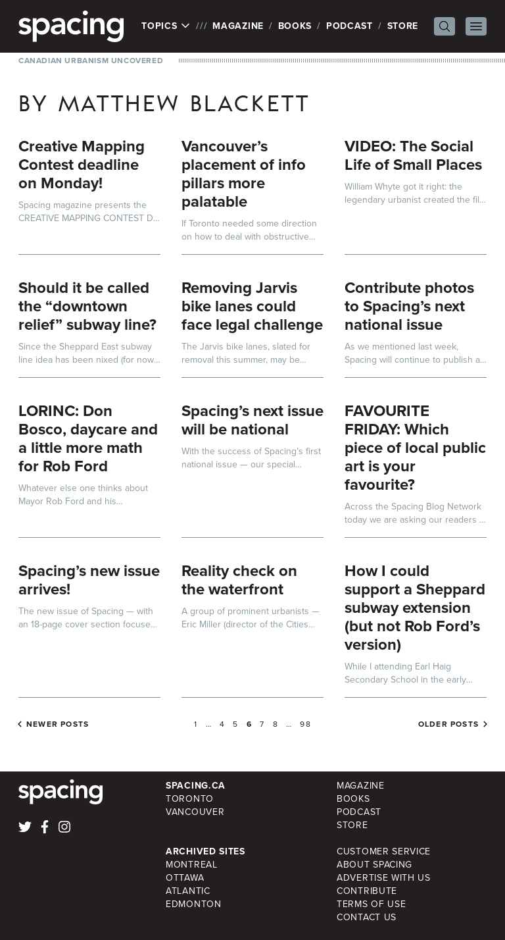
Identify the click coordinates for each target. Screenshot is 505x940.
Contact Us (367, 917)
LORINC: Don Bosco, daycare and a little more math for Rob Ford (88, 438)
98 (305, 724)
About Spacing (374, 865)
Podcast (349, 26)
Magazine (238, 26)
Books (295, 26)
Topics (166, 26)
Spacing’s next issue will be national (252, 420)
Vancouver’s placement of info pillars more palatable (243, 173)
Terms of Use (371, 904)
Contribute (367, 891)
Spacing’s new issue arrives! (89, 580)
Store (403, 26)
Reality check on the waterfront (239, 580)
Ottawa (185, 878)
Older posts (448, 724)
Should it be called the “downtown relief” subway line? (87, 306)
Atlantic (188, 891)
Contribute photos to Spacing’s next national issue (409, 306)
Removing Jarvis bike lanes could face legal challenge (252, 306)
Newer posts (57, 724)
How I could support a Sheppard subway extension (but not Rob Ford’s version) (415, 607)
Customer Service (384, 851)
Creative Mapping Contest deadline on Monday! (81, 164)
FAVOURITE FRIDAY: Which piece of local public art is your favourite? (415, 447)
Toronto (190, 799)
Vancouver (195, 812)
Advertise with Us (384, 878)
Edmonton (194, 904)
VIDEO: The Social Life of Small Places (413, 155)
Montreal (192, 865)
